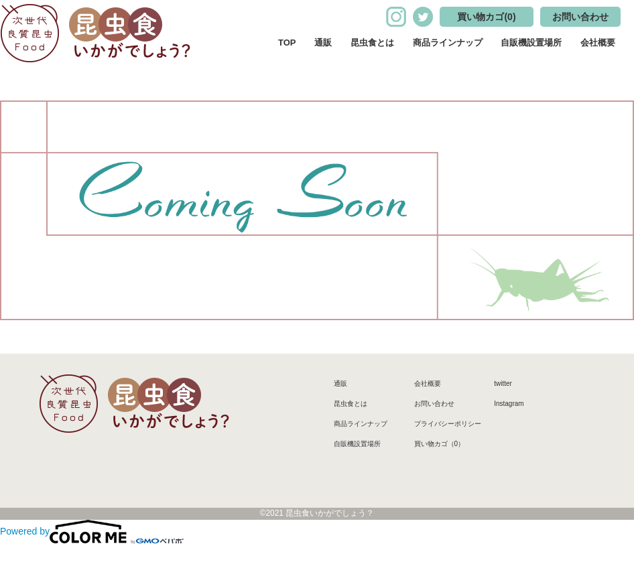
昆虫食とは (372, 43)
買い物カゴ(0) (486, 16)
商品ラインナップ (448, 43)
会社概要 (597, 43)
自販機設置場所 (531, 43)
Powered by (92, 531)
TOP (287, 43)
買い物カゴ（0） (439, 443)
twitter (503, 383)
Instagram (508, 403)
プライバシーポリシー (447, 423)
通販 (323, 43)
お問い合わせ (580, 16)
